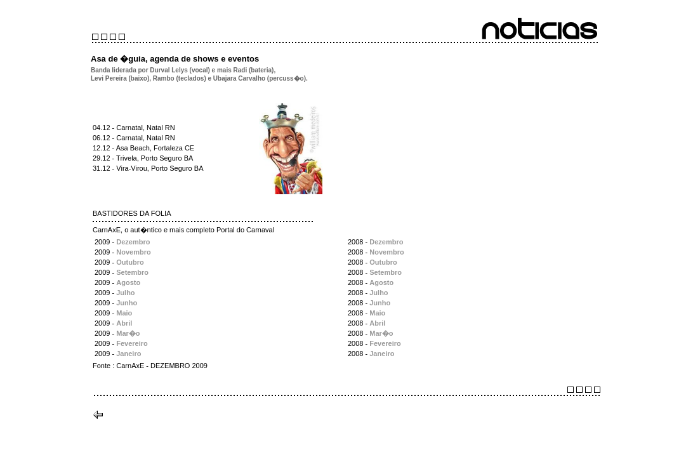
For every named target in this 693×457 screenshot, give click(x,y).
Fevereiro (132, 343)
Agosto (128, 282)
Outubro (129, 262)
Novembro (133, 252)
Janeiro (128, 353)
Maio (124, 313)
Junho (126, 303)
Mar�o (128, 333)
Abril (124, 323)
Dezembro (133, 242)
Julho (125, 292)
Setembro (132, 272)
